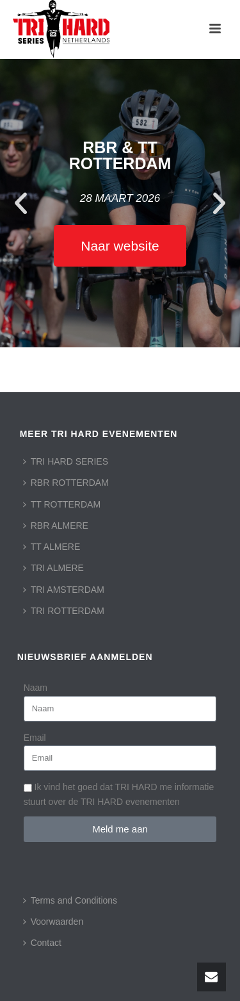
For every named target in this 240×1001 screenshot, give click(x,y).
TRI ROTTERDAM (63, 611)
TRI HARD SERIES (65, 461)
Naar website (120, 245)
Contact (42, 943)
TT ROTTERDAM (61, 504)
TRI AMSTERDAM (63, 589)
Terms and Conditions (70, 900)
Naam (35, 687)
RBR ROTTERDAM (66, 482)
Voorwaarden (53, 921)
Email (35, 737)
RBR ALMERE (55, 525)
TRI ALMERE (53, 568)
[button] (20, 203)
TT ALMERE (52, 547)
